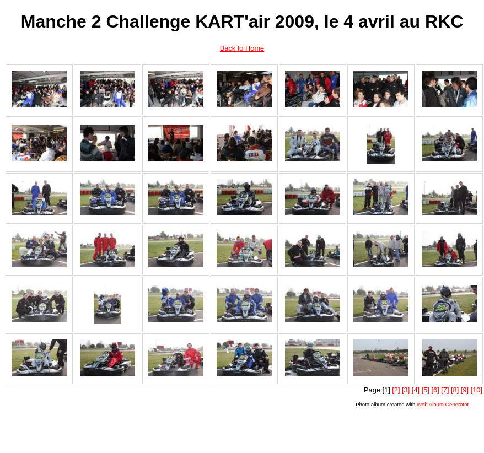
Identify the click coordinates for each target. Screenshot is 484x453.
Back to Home (242, 48)
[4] (416, 390)
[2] (396, 390)
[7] (445, 390)
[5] (425, 390)
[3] (406, 390)
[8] (455, 390)
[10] (476, 390)
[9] (465, 390)
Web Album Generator (443, 404)
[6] (435, 390)
